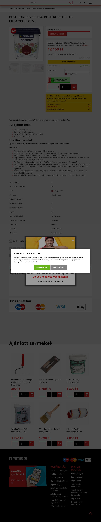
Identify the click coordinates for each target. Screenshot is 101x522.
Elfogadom (42, 267)
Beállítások (59, 267)
